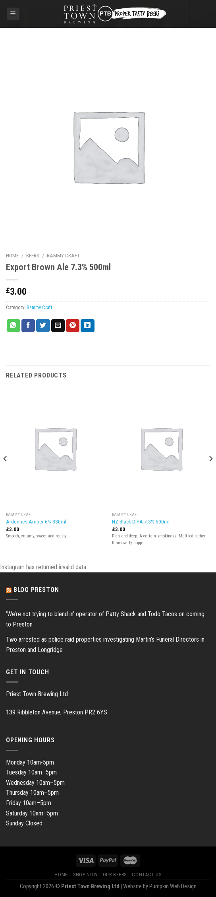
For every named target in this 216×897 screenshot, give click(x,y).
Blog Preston (36, 589)
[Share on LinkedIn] (87, 326)
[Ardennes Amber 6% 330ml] (55, 448)
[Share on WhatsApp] (13, 326)
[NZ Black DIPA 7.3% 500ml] (161, 448)
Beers (32, 255)
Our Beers (115, 875)
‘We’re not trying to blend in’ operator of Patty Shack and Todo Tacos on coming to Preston (105, 619)
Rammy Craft (63, 255)
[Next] (210, 475)
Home (12, 255)
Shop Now (85, 875)
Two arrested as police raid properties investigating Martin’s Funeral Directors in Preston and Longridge (105, 645)
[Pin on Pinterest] (72, 326)
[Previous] (6, 475)
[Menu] (13, 14)
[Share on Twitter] (43, 326)
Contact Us (146, 875)
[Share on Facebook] (28, 326)
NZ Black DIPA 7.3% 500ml (141, 521)
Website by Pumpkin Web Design (160, 886)
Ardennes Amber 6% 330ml (36, 521)
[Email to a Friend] (58, 326)
